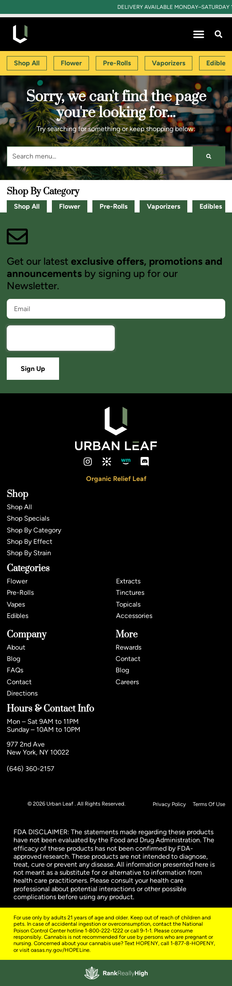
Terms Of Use (209, 804)
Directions (22, 693)
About (16, 647)
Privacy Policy (169, 804)
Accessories (134, 616)
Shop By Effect (29, 541)
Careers (127, 682)
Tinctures (130, 592)
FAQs (15, 670)
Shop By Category (34, 530)
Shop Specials (28, 518)
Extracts (128, 581)
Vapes (16, 604)
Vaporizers (163, 206)
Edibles (211, 206)
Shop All (27, 206)
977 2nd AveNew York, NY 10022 (38, 748)
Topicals (128, 604)
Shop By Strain (29, 553)
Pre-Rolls (113, 206)
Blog (13, 659)
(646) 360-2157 (30, 769)
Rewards (128, 647)
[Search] (209, 156)
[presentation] (61, 338)
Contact (19, 682)
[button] (199, 34)
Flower (69, 206)
